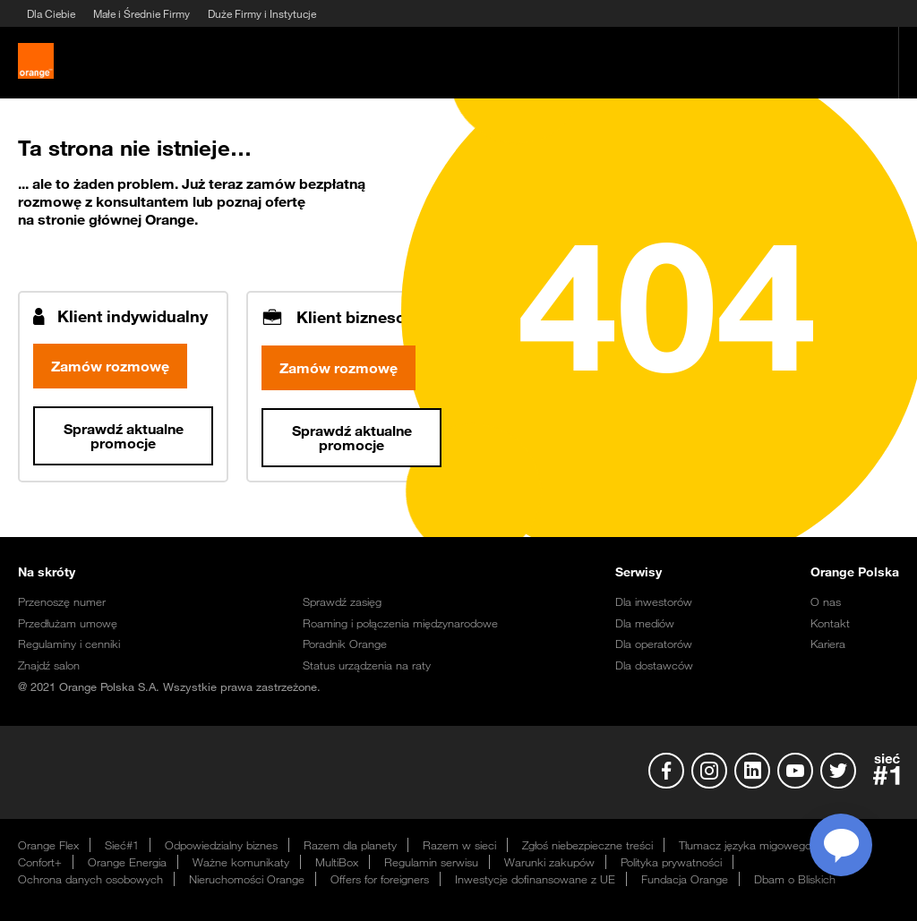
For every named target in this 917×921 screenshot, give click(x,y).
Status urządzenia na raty (367, 665)
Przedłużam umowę (67, 623)
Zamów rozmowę (110, 366)
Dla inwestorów (653, 601)
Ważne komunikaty (241, 862)
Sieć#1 (122, 845)
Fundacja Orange (684, 879)
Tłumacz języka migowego (745, 845)
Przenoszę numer (62, 601)
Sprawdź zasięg (342, 601)
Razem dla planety (350, 845)
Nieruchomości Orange (246, 879)
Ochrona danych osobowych (90, 879)
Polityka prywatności (671, 862)
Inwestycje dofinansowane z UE (535, 879)
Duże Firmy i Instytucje (262, 13)
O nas (825, 601)
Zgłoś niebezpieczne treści (587, 845)
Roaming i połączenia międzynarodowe (400, 623)
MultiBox (336, 862)
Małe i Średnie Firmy (141, 13)
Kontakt (830, 623)
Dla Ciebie (51, 13)
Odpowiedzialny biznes (221, 845)
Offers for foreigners (379, 879)
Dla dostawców (654, 665)
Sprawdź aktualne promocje (123, 436)
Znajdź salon (49, 665)
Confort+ (40, 862)
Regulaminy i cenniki (69, 643)
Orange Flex (48, 845)
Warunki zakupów (549, 862)
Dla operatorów (653, 643)
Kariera (827, 643)
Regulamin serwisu (431, 862)
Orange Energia (127, 862)
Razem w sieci (459, 845)
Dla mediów (644, 623)
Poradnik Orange (345, 643)
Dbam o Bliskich (795, 879)
